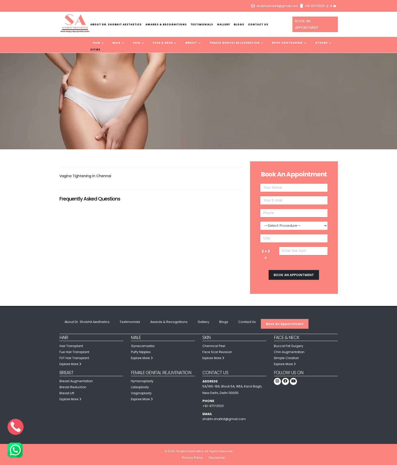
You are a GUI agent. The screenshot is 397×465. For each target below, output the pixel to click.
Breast (193, 43)
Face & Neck (165, 43)
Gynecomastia (143, 346)
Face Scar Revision (217, 352)
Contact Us (258, 24)
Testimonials (201, 24)
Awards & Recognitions (166, 24)
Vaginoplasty (141, 393)
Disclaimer (217, 457)
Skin (138, 43)
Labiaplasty (140, 387)
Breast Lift (67, 393)
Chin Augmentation (289, 352)
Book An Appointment (284, 324)
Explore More (71, 364)
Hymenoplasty (142, 381)
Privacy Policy (192, 457)
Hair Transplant (71, 346)
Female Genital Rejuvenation (236, 43)
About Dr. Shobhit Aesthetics (116, 24)
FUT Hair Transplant (74, 358)
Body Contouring (289, 43)
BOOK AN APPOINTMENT (307, 24)
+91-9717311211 (314, 6)
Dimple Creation (287, 358)
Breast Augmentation (76, 381)
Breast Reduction (73, 387)
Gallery (223, 24)
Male (118, 43)
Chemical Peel (214, 346)
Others (323, 43)
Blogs (239, 24)
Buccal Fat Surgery (289, 346)
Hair (98, 43)
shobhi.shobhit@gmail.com (277, 6)
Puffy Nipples (141, 352)
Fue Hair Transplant (75, 352)
